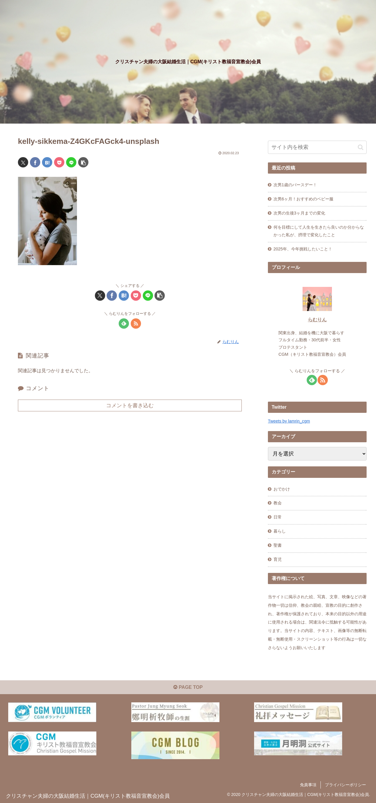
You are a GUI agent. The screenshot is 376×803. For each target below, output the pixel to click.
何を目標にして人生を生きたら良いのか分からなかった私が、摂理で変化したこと (318, 231)
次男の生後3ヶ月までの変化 (299, 213)
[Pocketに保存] (59, 162)
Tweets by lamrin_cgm (289, 421)
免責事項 (308, 784)
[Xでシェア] (23, 162)
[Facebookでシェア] (35, 162)
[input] (317, 147)
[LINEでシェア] (71, 162)
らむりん (317, 319)
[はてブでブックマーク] (47, 162)
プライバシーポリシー (345, 784)
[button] (83, 162)
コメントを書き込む (130, 405)
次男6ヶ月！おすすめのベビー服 (303, 199)
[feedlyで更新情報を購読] (124, 323)
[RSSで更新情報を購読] (136, 323)
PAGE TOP (188, 687)
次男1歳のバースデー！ (295, 184)
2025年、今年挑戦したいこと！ (302, 249)
